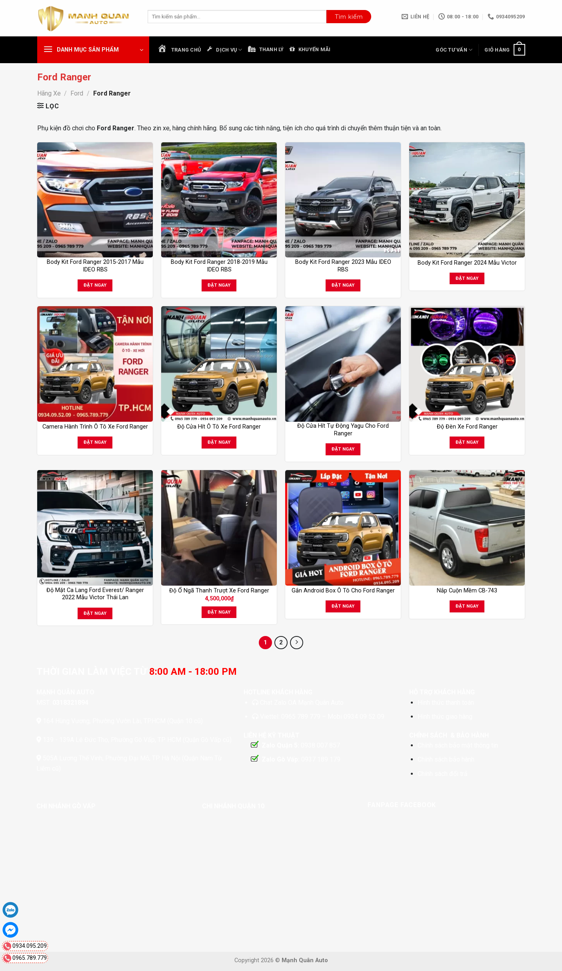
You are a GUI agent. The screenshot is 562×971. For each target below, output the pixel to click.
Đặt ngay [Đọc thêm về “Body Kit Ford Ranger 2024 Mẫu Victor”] (467, 278)
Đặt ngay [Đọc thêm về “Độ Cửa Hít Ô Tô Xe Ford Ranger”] (219, 442)
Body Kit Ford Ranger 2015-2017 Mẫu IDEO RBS (95, 266)
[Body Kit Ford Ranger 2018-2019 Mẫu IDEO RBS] (218, 199)
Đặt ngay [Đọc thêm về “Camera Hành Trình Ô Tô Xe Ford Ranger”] (95, 442)
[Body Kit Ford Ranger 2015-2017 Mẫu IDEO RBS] (94, 199)
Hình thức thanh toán (446, 702)
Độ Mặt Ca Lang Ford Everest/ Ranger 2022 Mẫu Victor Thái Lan (95, 594)
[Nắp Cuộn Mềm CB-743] (466, 527)
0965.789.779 (29, 958)
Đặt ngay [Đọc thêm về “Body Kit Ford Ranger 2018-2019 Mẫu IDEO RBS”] (219, 285)
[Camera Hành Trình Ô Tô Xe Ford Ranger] (94, 363)
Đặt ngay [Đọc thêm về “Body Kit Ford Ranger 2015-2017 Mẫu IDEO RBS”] (95, 285)
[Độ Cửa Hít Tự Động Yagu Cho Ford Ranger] (342, 363)
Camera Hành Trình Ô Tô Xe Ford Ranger (95, 426)
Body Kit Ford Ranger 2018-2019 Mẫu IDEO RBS (219, 266)
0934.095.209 (29, 946)
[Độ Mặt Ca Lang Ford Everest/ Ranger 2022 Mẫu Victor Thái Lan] (94, 527)
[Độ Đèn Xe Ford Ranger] (466, 363)
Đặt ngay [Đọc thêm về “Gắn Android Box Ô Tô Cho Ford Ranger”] (343, 606)
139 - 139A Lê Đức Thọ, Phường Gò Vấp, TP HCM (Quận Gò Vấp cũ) (137, 740)
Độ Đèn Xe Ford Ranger (467, 426)
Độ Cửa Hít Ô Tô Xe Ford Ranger (219, 426)
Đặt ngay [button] (219, 612)
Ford (76, 93)
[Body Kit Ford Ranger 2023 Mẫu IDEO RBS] (342, 199)
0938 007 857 (320, 745)
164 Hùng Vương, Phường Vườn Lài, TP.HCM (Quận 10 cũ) (122, 721)
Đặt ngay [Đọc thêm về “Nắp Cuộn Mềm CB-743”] (467, 606)
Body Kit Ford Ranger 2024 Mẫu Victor (467, 262)
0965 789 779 (301, 716)
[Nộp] (348, 17)
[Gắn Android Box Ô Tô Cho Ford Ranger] (342, 527)
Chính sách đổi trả (443, 774)
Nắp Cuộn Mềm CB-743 (467, 590)
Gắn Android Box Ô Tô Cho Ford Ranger (343, 590)
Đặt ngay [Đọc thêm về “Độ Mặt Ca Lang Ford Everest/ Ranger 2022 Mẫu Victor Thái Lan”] (95, 613)
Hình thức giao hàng (445, 716)
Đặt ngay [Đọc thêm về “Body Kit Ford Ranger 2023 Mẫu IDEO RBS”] (343, 285)
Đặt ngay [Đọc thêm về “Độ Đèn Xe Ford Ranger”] (467, 442)
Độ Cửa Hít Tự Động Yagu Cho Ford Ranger (343, 430)
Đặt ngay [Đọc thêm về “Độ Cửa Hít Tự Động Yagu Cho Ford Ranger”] (343, 449)
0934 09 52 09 (364, 716)
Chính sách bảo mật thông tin (458, 745)
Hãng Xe (49, 93)
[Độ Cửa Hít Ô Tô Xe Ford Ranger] (218, 363)
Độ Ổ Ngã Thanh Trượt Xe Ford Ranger (219, 590)
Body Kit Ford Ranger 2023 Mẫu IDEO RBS (343, 266)
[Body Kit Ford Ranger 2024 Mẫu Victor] (466, 199)
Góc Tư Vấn (454, 50)
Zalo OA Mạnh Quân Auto (309, 702)
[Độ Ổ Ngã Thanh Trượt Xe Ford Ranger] (218, 527)
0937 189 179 (320, 759)
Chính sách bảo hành (446, 759)
